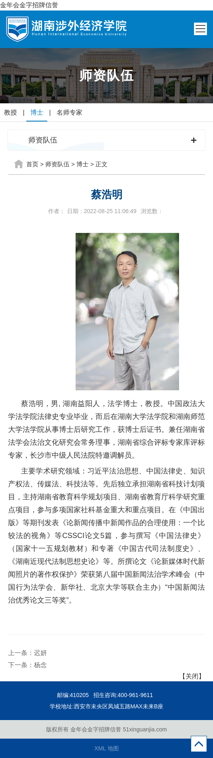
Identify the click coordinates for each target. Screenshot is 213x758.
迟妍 (40, 652)
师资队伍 (57, 164)
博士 (36, 112)
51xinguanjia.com (145, 729)
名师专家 (69, 112)
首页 (32, 164)
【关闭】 (192, 676)
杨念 (40, 665)
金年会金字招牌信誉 (29, 5)
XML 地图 (106, 748)
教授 (10, 112)
